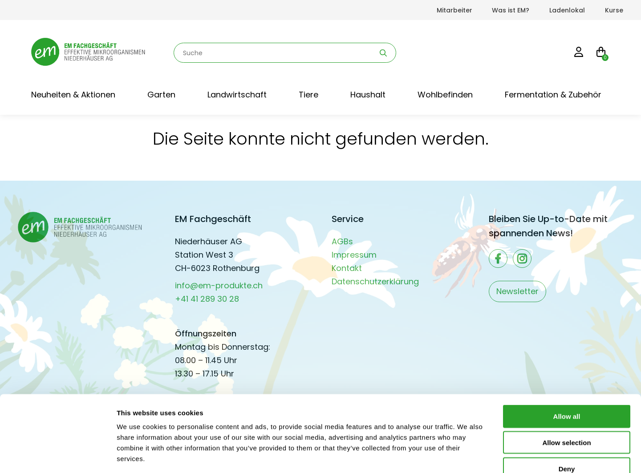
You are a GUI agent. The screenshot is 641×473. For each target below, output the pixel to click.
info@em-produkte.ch (219, 285)
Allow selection (566, 390)
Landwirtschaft (237, 94)
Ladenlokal (567, 10)
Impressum (354, 254)
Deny (567, 416)
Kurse (614, 10)
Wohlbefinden (445, 94)
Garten (161, 94)
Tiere (308, 94)
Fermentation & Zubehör (553, 94)
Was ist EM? (510, 10)
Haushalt (367, 94)
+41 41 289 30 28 (207, 298)
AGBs (342, 241)
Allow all (566, 364)
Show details (467, 455)
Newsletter (517, 291)
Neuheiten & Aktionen (73, 94)
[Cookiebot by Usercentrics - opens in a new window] (58, 455)
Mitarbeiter (454, 10)
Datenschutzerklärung (375, 281)
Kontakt (347, 268)
